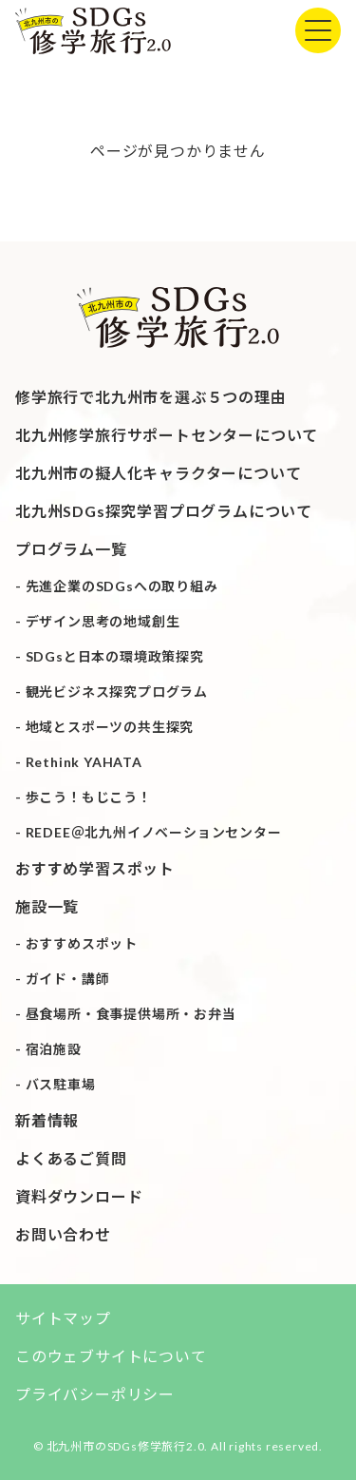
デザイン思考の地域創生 (103, 621)
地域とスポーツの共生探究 (110, 727)
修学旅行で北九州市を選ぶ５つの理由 (151, 397)
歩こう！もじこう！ (89, 797)
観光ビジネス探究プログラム (117, 691)
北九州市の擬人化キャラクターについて (158, 473)
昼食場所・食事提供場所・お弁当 (131, 1014)
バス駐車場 (61, 1084)
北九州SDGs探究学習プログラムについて (163, 511)
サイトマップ (63, 1318)
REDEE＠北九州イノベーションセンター (154, 832)
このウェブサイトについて (111, 1356)
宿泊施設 (54, 1049)
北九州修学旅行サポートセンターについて (166, 435)
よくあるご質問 (71, 1158)
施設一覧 (47, 906)
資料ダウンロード (78, 1196)
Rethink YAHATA (84, 762)
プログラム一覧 (71, 549)
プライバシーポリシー (95, 1394)
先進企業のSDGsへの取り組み (122, 586)
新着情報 (47, 1120)
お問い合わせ (63, 1234)
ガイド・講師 (68, 979)
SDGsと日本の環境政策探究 (115, 656)
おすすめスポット (82, 943)
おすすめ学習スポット (95, 868)
